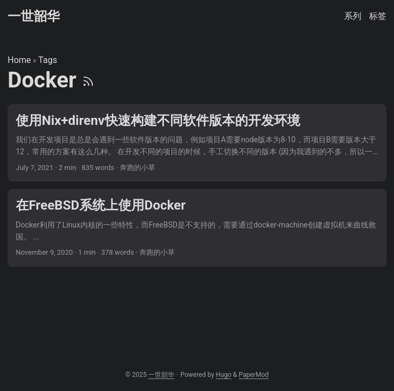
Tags (48, 60)
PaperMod (254, 375)
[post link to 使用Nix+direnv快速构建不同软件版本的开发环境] (197, 143)
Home (19, 60)
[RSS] (88, 80)
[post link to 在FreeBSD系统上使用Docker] (197, 228)
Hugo (224, 375)
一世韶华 (34, 16)
